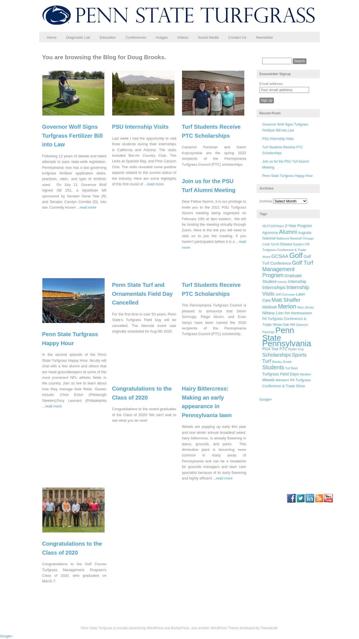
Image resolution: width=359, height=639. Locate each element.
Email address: (271, 84)
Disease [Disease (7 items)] (286, 244)
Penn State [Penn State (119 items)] (278, 334)
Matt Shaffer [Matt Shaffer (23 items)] (285, 300)
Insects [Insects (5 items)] (282, 281)
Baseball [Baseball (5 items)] (296, 238)
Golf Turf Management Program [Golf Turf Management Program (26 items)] (287, 269)
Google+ (265, 400)
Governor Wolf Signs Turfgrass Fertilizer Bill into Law (72, 135)
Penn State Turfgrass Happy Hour (287, 176)
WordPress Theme (225, 628)
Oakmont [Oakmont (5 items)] (302, 324)
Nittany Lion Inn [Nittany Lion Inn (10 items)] (276, 313)
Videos (182, 37)
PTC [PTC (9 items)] (283, 349)
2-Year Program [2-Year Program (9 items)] (298, 226)
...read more (86, 207)
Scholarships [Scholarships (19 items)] (276, 355)
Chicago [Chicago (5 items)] (308, 238)
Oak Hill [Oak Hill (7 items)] (289, 325)
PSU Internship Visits (140, 127)
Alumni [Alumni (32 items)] (288, 232)
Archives (265, 201)
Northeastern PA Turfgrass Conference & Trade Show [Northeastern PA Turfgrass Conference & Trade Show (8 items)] (287, 319)
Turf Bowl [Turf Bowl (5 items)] (291, 368)
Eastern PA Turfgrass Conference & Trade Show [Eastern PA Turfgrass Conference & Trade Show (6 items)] (285, 250)
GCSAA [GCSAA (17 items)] (279, 256)
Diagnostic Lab (78, 37)
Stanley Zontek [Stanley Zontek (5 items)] (282, 361)
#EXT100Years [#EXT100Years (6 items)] (273, 226)
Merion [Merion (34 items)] (287, 306)
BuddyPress (180, 628)
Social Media (208, 37)
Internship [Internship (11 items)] (297, 281)
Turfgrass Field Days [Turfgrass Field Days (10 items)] (280, 374)
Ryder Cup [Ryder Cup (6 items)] (296, 349)
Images (162, 37)
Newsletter (264, 37)
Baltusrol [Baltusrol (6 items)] (283, 238)
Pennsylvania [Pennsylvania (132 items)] (286, 343)
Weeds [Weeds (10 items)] (268, 380)
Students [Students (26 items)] (273, 367)
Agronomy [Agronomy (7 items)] (270, 233)
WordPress (155, 628)
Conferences (136, 37)
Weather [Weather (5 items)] (305, 374)
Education (108, 37)
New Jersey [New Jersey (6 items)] (305, 307)
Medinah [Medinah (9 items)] (269, 307)
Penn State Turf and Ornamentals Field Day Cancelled (142, 294)
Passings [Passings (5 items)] (268, 332)
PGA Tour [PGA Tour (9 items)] (270, 349)
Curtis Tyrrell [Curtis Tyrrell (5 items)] (270, 244)
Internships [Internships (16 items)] (274, 287)
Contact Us (237, 37)
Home (52, 37)
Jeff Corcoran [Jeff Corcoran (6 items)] (285, 294)
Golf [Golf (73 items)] (296, 255)
